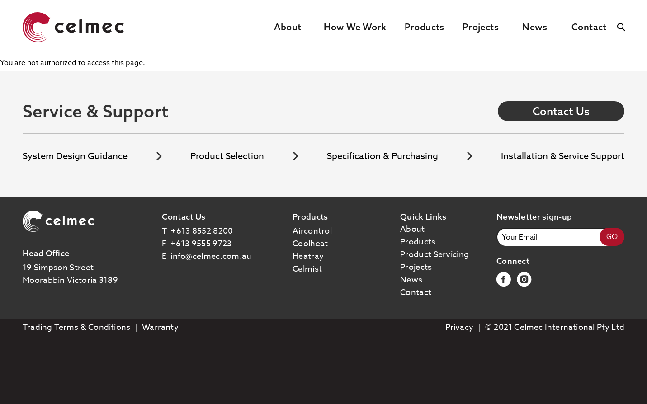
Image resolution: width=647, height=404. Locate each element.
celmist (307, 269)
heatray (308, 256)
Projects (481, 27)
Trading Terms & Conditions (76, 327)
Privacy (459, 327)
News (535, 27)
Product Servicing (434, 255)
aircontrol (312, 231)
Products (424, 27)
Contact (589, 27)
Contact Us (561, 111)
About (288, 27)
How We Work (355, 27)
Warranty (160, 327)
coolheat (310, 244)
